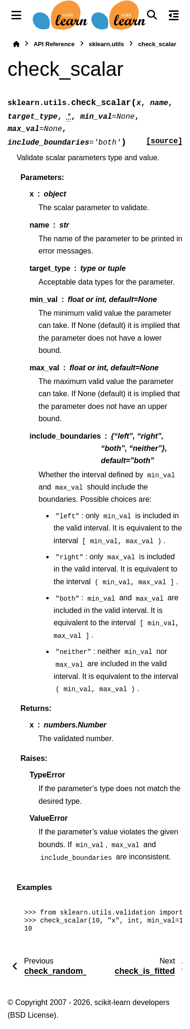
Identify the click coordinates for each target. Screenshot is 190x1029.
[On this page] (173, 15)
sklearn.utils (106, 44)
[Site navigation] (16, 15)
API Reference (54, 44)
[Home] (16, 44)
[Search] (151, 15)
